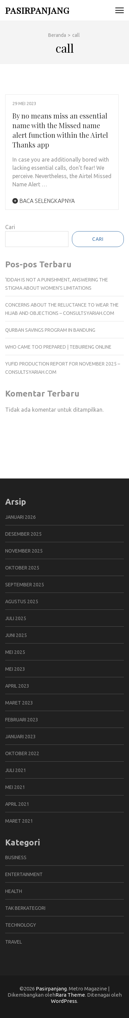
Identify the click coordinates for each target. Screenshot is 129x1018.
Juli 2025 (15, 618)
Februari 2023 (21, 719)
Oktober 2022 (22, 753)
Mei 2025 (15, 652)
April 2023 (17, 686)
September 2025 (24, 584)
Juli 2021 (15, 770)
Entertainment (24, 874)
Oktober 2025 (22, 567)
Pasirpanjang (37, 10)
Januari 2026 (20, 517)
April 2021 (17, 804)
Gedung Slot (20, 432)
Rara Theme (70, 995)
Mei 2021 (15, 787)
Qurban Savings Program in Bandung (50, 330)
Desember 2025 (23, 534)
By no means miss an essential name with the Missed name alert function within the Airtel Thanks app (60, 130)
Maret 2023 (19, 703)
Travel (13, 942)
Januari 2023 (20, 736)
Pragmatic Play (23, 441)
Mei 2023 (15, 669)
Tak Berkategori (25, 908)
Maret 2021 (19, 821)
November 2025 (24, 551)
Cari (10, 227)
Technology (20, 925)
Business (15, 857)
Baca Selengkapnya (43, 201)
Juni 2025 (16, 635)
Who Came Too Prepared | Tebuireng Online (58, 347)
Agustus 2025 (21, 601)
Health (13, 891)
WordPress (64, 1001)
